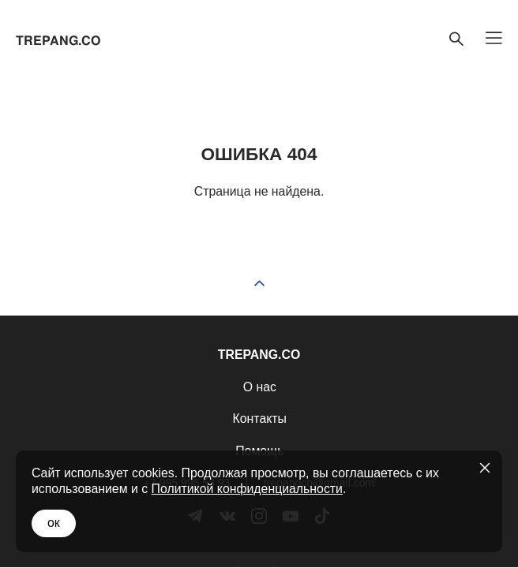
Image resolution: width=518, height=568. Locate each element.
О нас (259, 387)
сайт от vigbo (259, 561)
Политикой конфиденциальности (247, 488)
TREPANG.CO (58, 41)
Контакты (260, 418)
